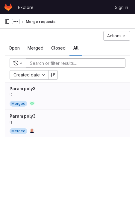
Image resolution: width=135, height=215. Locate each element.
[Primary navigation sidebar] (7, 21)
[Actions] (116, 36)
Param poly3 (23, 88)
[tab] (14, 48)
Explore (26, 7)
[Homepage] (8, 7)
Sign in (121, 7)
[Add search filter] (77, 63)
